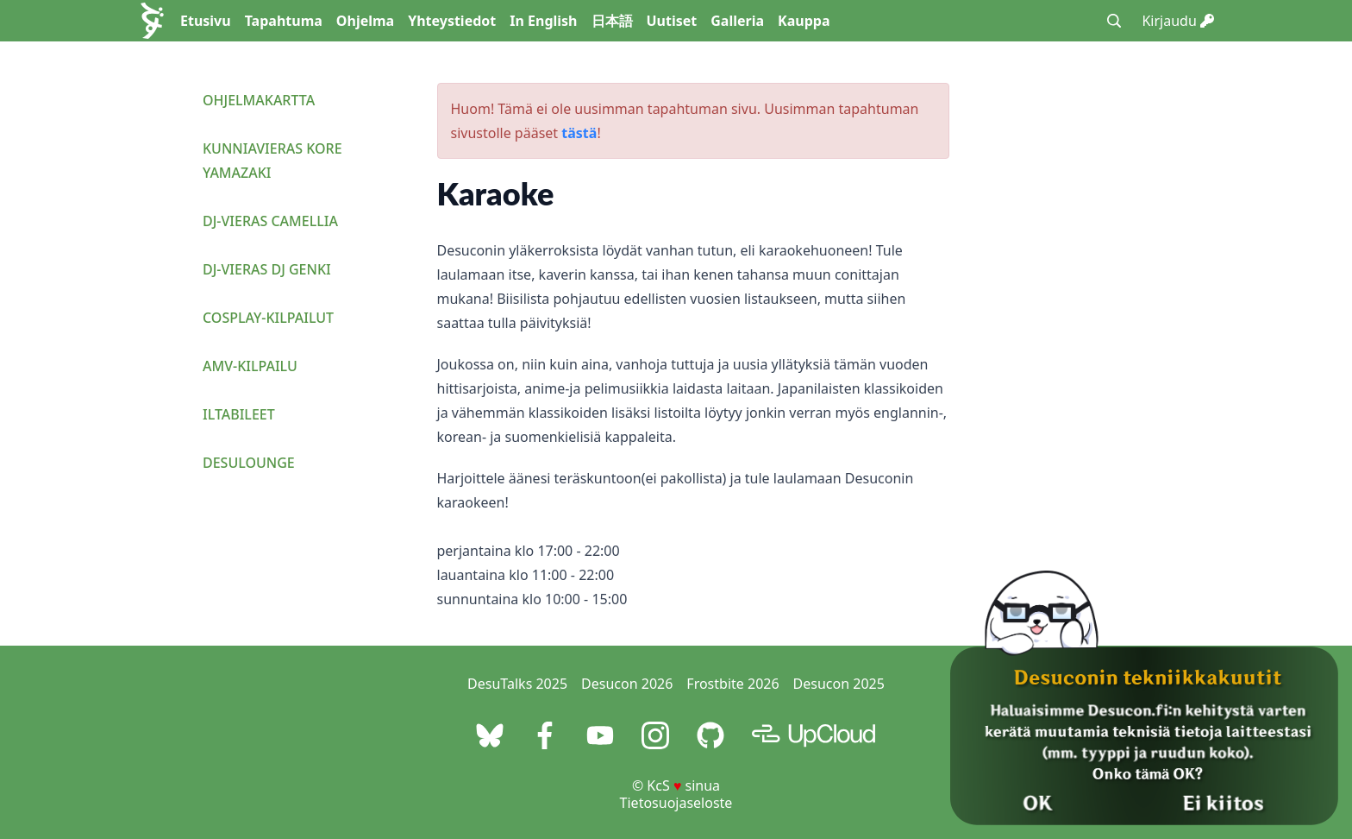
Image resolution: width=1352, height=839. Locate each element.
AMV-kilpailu (250, 365)
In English (543, 20)
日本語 (612, 20)
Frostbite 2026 (732, 683)
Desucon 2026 (627, 683)
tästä (579, 132)
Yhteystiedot (452, 20)
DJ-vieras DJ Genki (267, 269)
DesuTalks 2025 (517, 683)
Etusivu (205, 20)
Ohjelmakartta (259, 100)
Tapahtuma (283, 20)
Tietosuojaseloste (676, 802)
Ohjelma (365, 20)
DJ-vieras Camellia (270, 220)
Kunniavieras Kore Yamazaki (272, 160)
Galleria (737, 20)
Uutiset (672, 20)
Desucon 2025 (839, 683)
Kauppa (803, 20)
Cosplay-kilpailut (268, 317)
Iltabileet (239, 414)
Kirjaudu (1178, 20)
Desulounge (249, 462)
